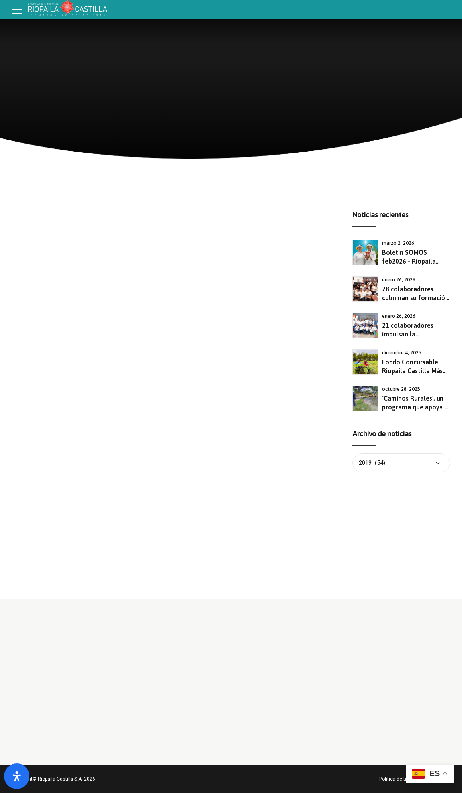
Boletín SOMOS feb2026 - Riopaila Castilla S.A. (409, 261)
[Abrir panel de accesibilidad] (16, 776)
